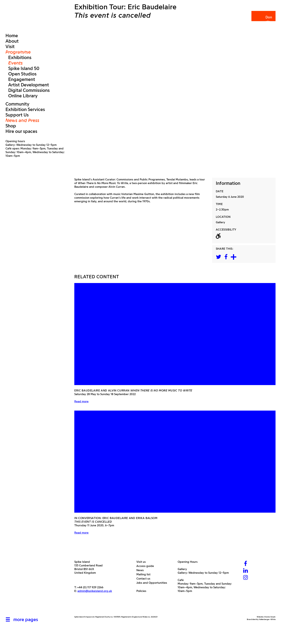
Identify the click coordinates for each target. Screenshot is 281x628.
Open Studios (22, 74)
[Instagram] (245, 578)
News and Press (22, 120)
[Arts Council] (83, 607)
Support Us (17, 115)
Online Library (23, 95)
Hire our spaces (21, 131)
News (141, 570)
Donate (263, 19)
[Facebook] (245, 564)
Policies (142, 591)
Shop (10, 125)
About (12, 41)
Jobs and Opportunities (153, 582)
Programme (18, 52)
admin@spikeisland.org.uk (94, 591)
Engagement (21, 79)
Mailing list (144, 574)
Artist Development (28, 84)
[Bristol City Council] (111, 607)
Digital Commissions (29, 90)
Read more (81, 401)
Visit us (142, 561)
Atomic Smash (270, 617)
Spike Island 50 (23, 68)
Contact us (144, 578)
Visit (10, 46)
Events (15, 63)
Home (11, 35)
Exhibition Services (25, 109)
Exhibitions (19, 57)
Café (181, 580)
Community (17, 104)
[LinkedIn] (245, 571)
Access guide (146, 566)
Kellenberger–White (267, 619)
